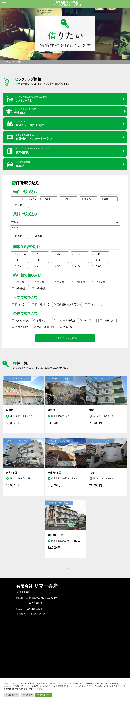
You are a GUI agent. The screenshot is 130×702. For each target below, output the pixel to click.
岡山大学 (18, 304)
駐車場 (17, 205)
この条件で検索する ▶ (64, 338)
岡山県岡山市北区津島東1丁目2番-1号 (37, 597)
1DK (56, 254)
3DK (96, 260)
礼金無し (38, 236)
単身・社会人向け (45, 326)
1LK (76, 254)
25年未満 (38, 288)
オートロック (107, 320)
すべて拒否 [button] (28, 695)
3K (75, 260)
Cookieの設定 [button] (12, 695)
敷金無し (18, 236)
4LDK (76, 266)
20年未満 (18, 288)
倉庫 (105, 199)
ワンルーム (19, 254)
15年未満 (98, 282)
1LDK (96, 254)
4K (35, 266)
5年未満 (58, 282)
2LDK (56, 260)
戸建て (45, 199)
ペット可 (85, 320)
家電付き (39, 320)
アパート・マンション (24, 199)
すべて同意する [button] (43, 695)
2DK (36, 260)
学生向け (66, 326)
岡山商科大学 (94, 304)
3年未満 (38, 282)
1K (35, 254)
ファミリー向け (20, 320)
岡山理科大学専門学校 (67, 304)
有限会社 (37, 586)
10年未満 (78, 282)
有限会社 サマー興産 (66, 2)
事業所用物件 (21, 326)
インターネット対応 (65, 320)
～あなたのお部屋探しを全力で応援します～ (66, 5)
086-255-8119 (34, 603)
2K (15, 260)
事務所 (86, 199)
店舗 (64, 199)
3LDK (16, 266)
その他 (97, 266)
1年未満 (18, 282)
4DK (56, 266)
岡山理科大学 (41, 304)
